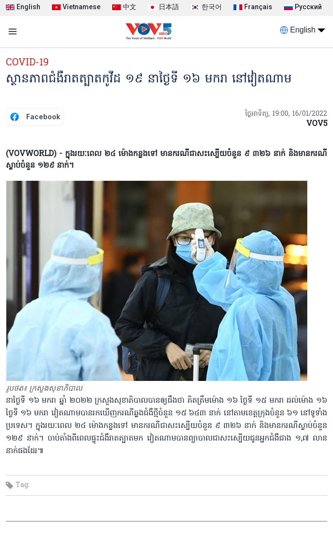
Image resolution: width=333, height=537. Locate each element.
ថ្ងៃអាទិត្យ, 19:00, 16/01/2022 (286, 114)
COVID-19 (27, 63)
